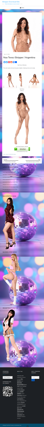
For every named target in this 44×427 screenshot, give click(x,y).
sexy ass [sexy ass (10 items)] (24, 404)
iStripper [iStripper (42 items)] (19, 395)
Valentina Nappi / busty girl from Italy (11, 192)
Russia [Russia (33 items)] (23, 402)
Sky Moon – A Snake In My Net (9, 174)
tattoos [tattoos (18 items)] (18, 413)
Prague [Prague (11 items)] (25, 400)
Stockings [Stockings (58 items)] (20, 409)
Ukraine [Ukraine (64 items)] (19, 415)
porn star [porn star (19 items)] (22, 400)
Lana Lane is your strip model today (10, 182)
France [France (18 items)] (18, 391)
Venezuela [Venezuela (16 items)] (19, 416)
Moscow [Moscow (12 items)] (18, 400)
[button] (22, 7)
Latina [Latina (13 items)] (22, 397)
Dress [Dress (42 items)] (22, 390)
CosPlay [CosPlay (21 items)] (24, 386)
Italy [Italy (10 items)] (17, 397)
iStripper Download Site (11, 2)
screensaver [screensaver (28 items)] (20, 404)
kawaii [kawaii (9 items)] (19, 397)
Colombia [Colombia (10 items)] (21, 386)
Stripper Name (12, 154)
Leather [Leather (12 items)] (24, 397)
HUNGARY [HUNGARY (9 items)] (22, 393)
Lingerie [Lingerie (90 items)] (20, 399)
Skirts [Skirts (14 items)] (18, 406)
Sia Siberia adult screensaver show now (11, 177)
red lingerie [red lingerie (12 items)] (19, 402)
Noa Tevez (5, 154)
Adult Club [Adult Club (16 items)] (19, 375)
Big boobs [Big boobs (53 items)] (20, 380)
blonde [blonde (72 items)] (19, 383)
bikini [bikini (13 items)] (22, 381)
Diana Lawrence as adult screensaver (11, 179)
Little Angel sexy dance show (9, 172)
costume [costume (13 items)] (18, 388)
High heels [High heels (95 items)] (20, 392)
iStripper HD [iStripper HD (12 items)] (24, 395)
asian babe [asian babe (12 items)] (19, 379)
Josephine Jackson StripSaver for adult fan (12, 169)
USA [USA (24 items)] (23, 414)
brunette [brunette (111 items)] (20, 384)
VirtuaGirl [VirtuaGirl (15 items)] (23, 416)
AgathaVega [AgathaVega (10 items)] (23, 377)
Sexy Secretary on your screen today (10, 187)
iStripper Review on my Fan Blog (9, 184)
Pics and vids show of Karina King (10, 189)
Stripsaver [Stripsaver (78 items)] (20, 411)
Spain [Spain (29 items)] (20, 407)
